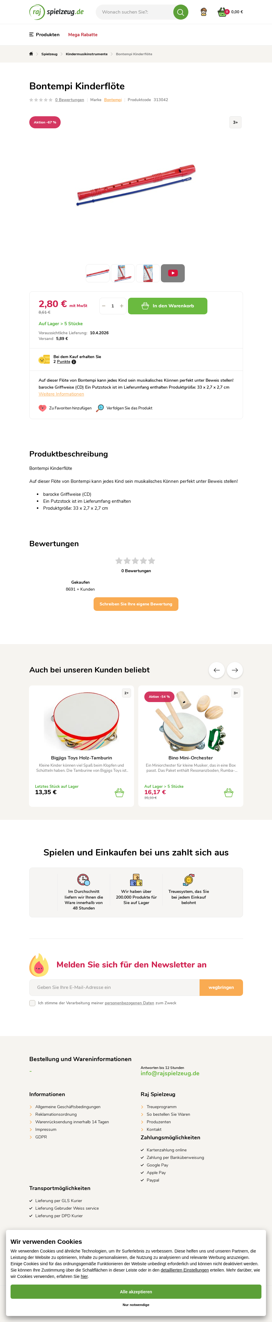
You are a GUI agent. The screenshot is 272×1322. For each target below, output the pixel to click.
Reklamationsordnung (56, 1114)
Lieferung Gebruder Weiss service (67, 1208)
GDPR (41, 1137)
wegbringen (221, 987)
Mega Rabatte (83, 35)
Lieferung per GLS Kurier (58, 1201)
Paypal (153, 1180)
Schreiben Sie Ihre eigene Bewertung (136, 604)
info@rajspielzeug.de (170, 1073)
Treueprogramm (162, 1107)
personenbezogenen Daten (129, 1003)
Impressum (45, 1129)
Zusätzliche (235, 670)
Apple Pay (156, 1173)
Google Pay (157, 1165)
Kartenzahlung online (167, 1150)
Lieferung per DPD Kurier (59, 1216)
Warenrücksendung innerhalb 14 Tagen (72, 1122)
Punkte (63, 361)
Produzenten (159, 1122)
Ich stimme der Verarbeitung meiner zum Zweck (107, 1003)
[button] (122, 306)
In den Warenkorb (168, 306)
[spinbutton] (113, 306)
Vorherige (217, 670)
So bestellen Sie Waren (168, 1114)
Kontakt (154, 1129)
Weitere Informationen (61, 394)
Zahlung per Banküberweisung (175, 1157)
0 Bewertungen (69, 100)
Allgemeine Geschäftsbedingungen (68, 1107)
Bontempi (113, 100)
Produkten (44, 34)
